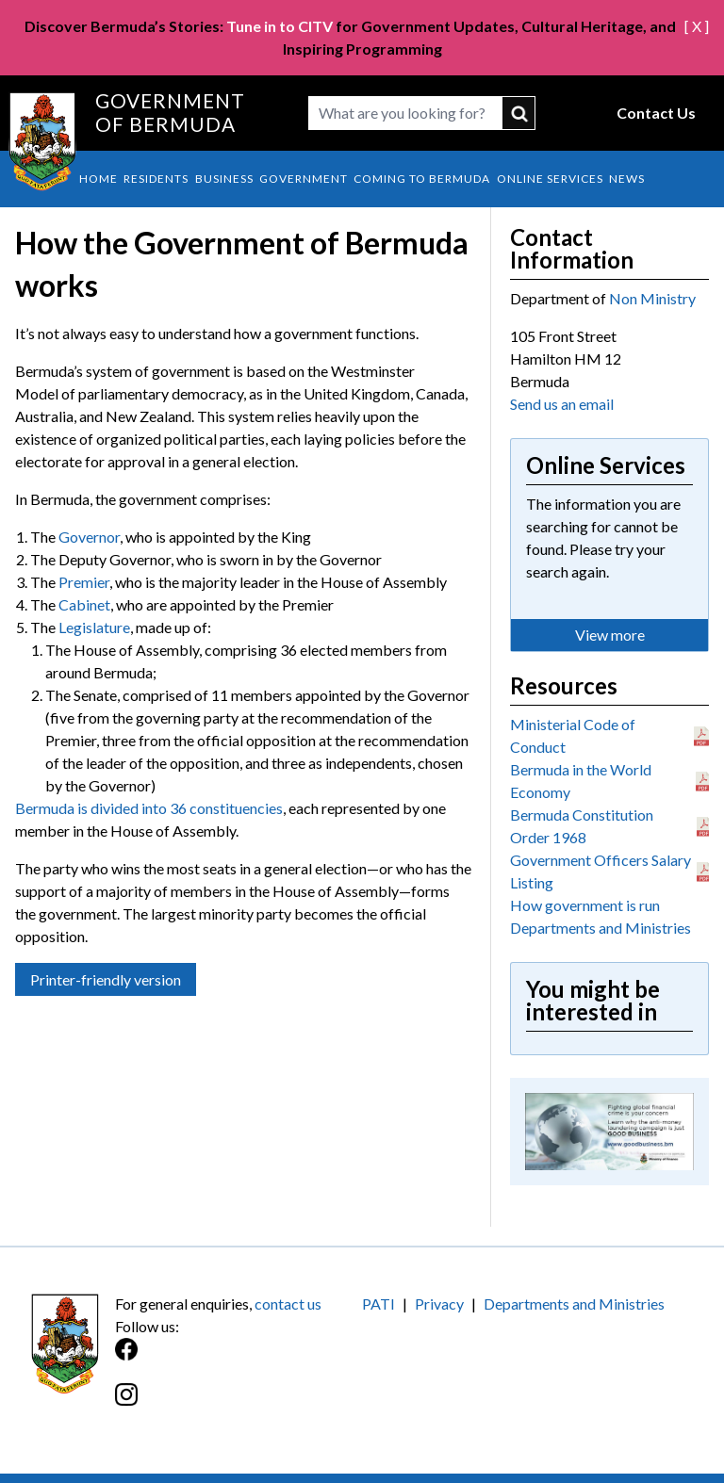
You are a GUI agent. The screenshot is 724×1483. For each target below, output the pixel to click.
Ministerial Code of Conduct (572, 735)
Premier (83, 582)
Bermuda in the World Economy (580, 780)
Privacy (439, 1303)
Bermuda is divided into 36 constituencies (149, 808)
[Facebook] (238, 1359)
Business (224, 178)
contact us (288, 1303)
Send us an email (562, 404)
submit (518, 113)
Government (303, 178)
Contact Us (656, 113)
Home (98, 178)
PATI (378, 1303)
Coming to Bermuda (422, 178)
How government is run (585, 905)
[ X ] (696, 26)
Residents (156, 178)
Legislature (94, 627)
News (627, 178)
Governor (89, 537)
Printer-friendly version (105, 979)
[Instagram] (238, 1404)
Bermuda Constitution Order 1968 (581, 826)
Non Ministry (652, 298)
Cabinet (84, 604)
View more (610, 635)
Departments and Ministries (600, 928)
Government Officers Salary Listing (600, 871)
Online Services (550, 178)
